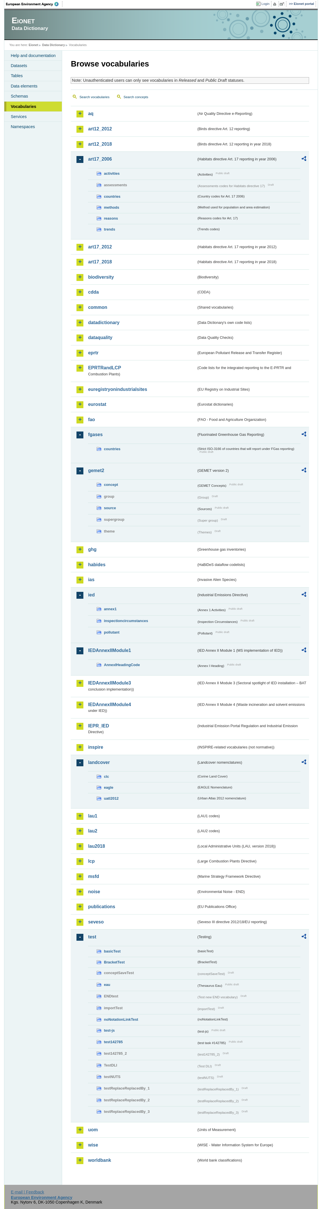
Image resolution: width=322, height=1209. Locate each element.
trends (109, 229)
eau (107, 984)
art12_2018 (100, 144)
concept (111, 484)
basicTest (112, 951)
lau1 (92, 815)
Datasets (19, 65)
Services (18, 116)
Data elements (24, 86)
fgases (95, 434)
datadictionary (103, 322)
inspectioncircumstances (126, 621)
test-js (109, 1030)
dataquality (100, 337)
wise (93, 1145)
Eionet (33, 45)
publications (101, 906)
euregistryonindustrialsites (117, 389)
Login (265, 3)
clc (106, 776)
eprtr (93, 352)
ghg (92, 549)
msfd (93, 876)
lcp (91, 861)
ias (91, 579)
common (97, 307)
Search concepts (136, 97)
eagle (108, 787)
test (92, 936)
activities (112, 173)
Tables (17, 75)
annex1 (110, 609)
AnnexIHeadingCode (122, 665)
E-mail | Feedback (27, 1192)
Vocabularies (23, 106)
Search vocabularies (94, 97)
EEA (34, 4)
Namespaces (23, 126)
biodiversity (101, 277)
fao (91, 419)
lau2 (92, 830)
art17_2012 (100, 246)
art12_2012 (100, 128)
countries (112, 196)
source (110, 508)
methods (111, 207)
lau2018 (96, 846)
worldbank (99, 1160)
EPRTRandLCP (104, 367)
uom (93, 1129)
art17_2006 (100, 159)
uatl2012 (111, 798)
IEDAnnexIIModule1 (109, 650)
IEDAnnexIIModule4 (109, 704)
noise (94, 891)
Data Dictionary (53, 45)
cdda (93, 292)
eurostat (97, 404)
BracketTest (114, 962)
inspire (95, 747)
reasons (111, 218)
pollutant (111, 632)
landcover (99, 762)
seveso (95, 921)
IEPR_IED (98, 725)
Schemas (19, 96)
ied (91, 594)
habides (96, 564)
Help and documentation (33, 55)
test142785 (113, 1042)
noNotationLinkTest (121, 1019)
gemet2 (96, 470)
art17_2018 (100, 261)
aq (90, 113)
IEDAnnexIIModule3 (109, 682)
